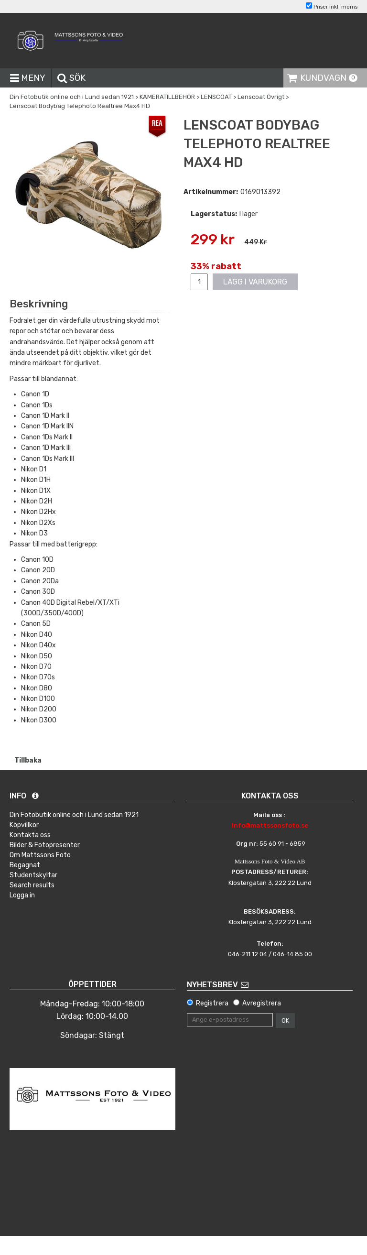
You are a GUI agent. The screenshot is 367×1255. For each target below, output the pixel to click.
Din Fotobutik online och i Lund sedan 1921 (72, 96)
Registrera (212, 1003)
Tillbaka (28, 760)
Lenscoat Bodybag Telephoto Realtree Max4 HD (80, 105)
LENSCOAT (216, 96)
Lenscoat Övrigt (260, 96)
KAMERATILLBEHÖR (167, 96)
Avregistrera (261, 1003)
